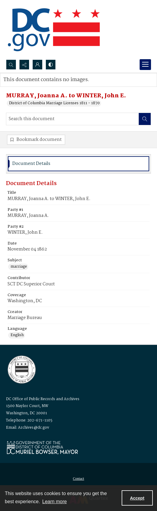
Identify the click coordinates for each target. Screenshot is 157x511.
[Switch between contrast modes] (50, 64)
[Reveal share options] (24, 64)
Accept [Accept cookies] (137, 498)
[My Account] (37, 64)
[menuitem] (78, 478)
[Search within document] (145, 119)
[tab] (78, 164)
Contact (78, 478)
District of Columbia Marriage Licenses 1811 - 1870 (54, 103)
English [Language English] (17, 335)
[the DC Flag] (54, 29)
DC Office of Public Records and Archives (42, 399)
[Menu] (145, 64)
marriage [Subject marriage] (18, 267)
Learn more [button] (54, 501)
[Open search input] (11, 64)
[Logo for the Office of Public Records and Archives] (21, 369)
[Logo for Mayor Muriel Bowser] (42, 447)
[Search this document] (72, 119)
